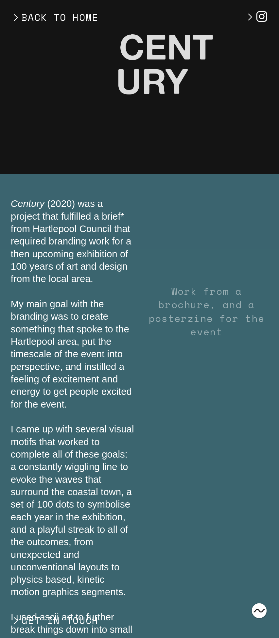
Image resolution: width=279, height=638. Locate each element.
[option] (206, 241)
